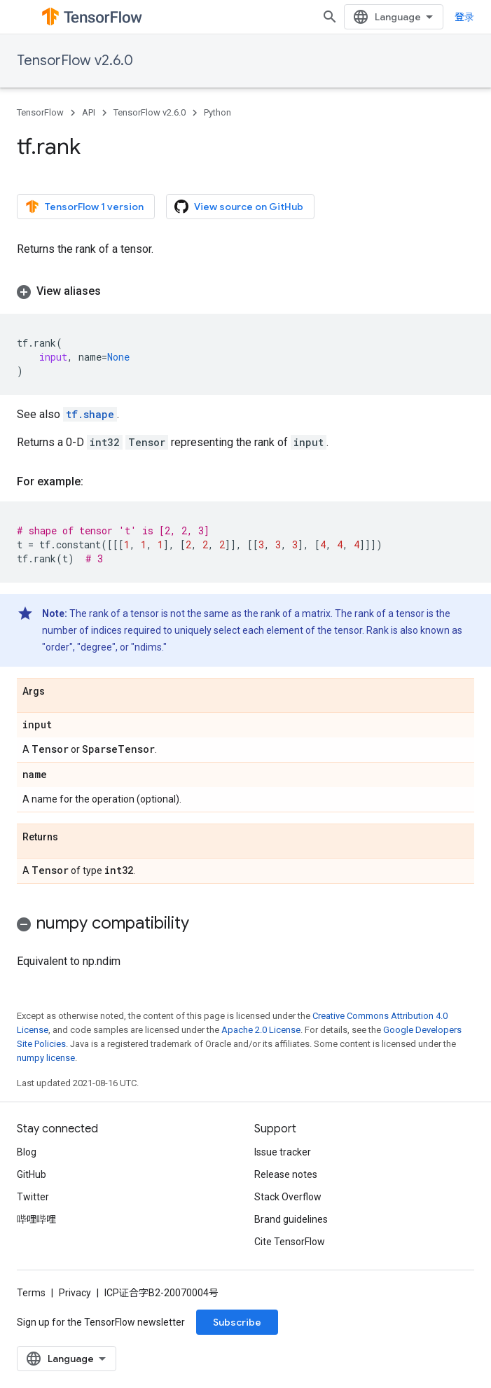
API (88, 112)
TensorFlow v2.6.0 (75, 60)
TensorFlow (40, 112)
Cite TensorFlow (289, 1241)
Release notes (285, 1174)
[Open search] (329, 16)
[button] (245, 291)
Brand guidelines (291, 1219)
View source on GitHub (238, 207)
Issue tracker (282, 1152)
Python (217, 112)
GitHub (31, 1174)
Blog (26, 1152)
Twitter (33, 1196)
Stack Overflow (287, 1196)
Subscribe (237, 1322)
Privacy (75, 1292)
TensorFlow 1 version (84, 207)
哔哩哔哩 (36, 1219)
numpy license (46, 1058)
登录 (464, 16)
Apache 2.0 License (260, 1030)
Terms (31, 1292)
